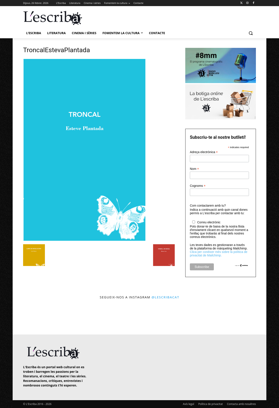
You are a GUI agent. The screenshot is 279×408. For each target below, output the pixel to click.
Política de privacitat (210, 404)
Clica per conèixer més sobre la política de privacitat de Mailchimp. (218, 253)
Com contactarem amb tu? (208, 205)
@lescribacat (165, 297)
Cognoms (198, 186)
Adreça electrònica (204, 152)
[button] (250, 33)
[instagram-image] (28, 317)
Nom (194, 169)
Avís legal (188, 404)
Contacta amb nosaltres (241, 404)
